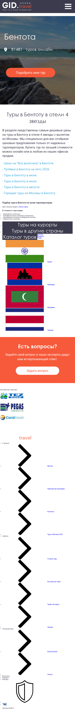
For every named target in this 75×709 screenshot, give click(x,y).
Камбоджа (51, 284)
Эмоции (50, 627)
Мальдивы (51, 307)
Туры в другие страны (37, 231)
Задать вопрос (37, 371)
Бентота (40, 234)
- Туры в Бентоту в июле (19, 181)
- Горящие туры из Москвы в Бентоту (28, 193)
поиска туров (23, 207)
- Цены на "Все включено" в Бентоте (27, 163)
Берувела (40, 236)
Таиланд (50, 330)
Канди (39, 238)
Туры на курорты (37, 224)
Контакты (50, 511)
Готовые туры (52, 559)
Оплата (49, 674)
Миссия (50, 466)
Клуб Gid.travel (52, 651)
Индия (49, 262)
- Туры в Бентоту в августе (21, 187)
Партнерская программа (56, 489)
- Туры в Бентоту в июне (19, 175)
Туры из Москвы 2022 (55, 534)
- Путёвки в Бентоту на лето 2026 (25, 169)
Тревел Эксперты (53, 604)
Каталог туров (19, 237)
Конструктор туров (54, 581)
